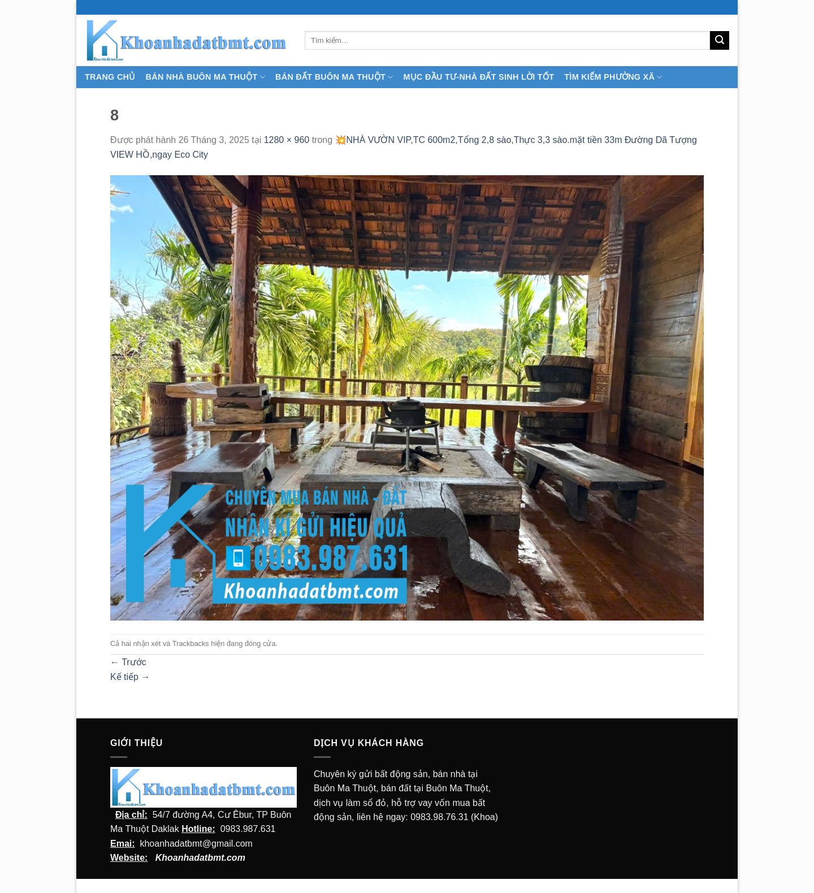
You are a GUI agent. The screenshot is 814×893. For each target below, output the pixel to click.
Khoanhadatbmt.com (200, 857)
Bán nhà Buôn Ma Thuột (205, 77)
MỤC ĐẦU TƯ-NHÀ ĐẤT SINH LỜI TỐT (478, 76)
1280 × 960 (287, 140)
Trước (128, 662)
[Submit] (719, 40)
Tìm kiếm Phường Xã (613, 77)
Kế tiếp (130, 677)
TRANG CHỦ (110, 76)
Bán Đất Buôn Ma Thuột (334, 77)
